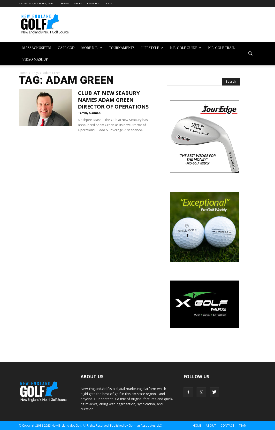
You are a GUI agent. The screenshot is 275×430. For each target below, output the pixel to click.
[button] (250, 54)
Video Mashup (35, 59)
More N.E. (91, 48)
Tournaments (122, 48)
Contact (93, 3)
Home (65, 3)
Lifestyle (152, 48)
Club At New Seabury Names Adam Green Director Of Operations (113, 99)
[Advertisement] (168, 24)
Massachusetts (36, 48)
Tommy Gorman (89, 113)
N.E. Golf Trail (221, 48)
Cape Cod (66, 48)
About (78, 3)
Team (108, 3)
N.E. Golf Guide (185, 48)
